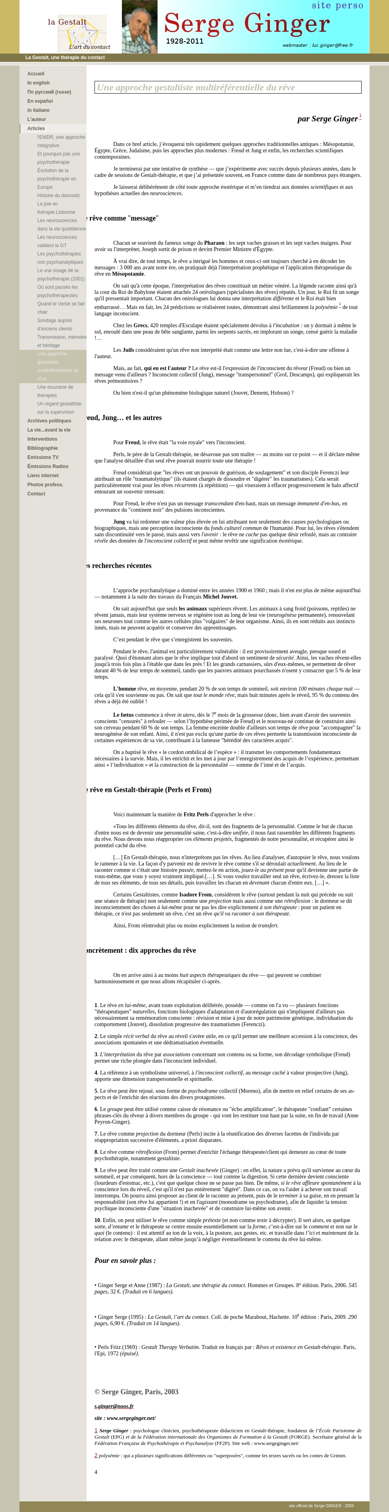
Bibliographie (42, 448)
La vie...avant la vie (49, 430)
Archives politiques (49, 421)
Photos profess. (45, 484)
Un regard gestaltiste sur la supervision (59, 408)
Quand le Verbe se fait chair (61, 308)
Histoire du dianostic (58, 195)
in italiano (38, 110)
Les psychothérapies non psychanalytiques (60, 258)
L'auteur (36, 119)
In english (38, 83)
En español (40, 101)
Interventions (42, 439)
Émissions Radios (47, 466)
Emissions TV (43, 457)
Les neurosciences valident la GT (57, 241)
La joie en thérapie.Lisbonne (56, 208)
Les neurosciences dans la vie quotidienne (61, 225)
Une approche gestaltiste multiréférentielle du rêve (58, 366)
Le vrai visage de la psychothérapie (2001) (61, 275)
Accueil (35, 74)
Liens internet (43, 475)
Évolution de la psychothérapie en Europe (56, 179)
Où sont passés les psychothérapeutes (57, 291)
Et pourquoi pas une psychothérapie (58, 158)
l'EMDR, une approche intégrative (61, 141)
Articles (36, 128)
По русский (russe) (49, 92)
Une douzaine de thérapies (55, 391)
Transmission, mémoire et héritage (62, 341)
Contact (36, 494)
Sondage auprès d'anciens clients (54, 325)
